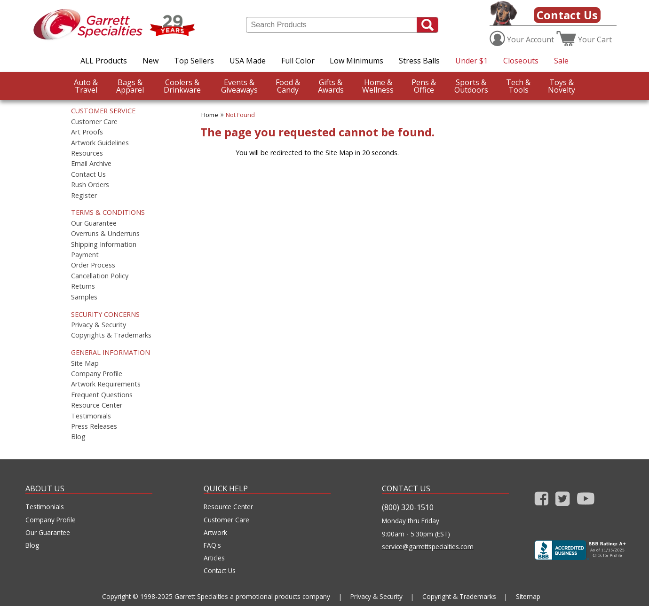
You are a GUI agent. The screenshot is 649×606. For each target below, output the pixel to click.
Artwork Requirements (106, 384)
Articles (214, 558)
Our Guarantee (94, 223)
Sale (561, 60)
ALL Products (103, 60)
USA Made (248, 60)
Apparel (130, 86)
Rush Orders (90, 184)
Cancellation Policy (99, 276)
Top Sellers (194, 60)
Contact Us (567, 15)
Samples (84, 297)
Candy (288, 86)
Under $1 (471, 60)
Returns (83, 286)
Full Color (298, 60)
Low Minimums (356, 60)
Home (209, 114)
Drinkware (182, 86)
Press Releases (94, 426)
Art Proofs (87, 132)
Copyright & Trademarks (459, 596)
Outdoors (471, 86)
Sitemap (528, 596)
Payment (85, 255)
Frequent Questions (102, 395)
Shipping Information (103, 244)
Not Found (240, 114)
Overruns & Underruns (105, 233)
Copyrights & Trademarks (111, 335)
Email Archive (91, 163)
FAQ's (212, 545)
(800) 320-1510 (408, 507)
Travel (86, 86)
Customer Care (94, 121)
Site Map (85, 363)
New (150, 60)
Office (424, 86)
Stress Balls (419, 60)
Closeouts (520, 60)
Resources (87, 153)
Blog (78, 436)
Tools (518, 86)
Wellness (378, 86)
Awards (331, 86)
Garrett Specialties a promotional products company (252, 596)
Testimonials (91, 416)
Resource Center (96, 405)
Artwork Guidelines (100, 143)
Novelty (561, 86)
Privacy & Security (98, 325)
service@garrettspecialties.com (428, 546)
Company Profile (96, 373)
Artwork (215, 532)
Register (84, 195)
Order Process (93, 265)
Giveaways (239, 86)
